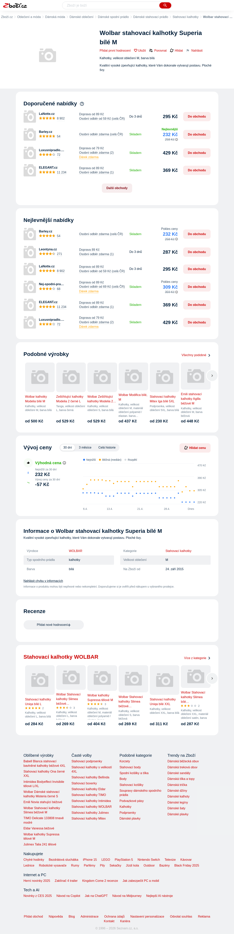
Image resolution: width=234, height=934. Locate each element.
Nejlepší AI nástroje (159, 895)
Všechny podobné (195, 355)
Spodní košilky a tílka (133, 773)
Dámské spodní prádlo (113, 17)
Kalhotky (125, 806)
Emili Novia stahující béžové (43, 802)
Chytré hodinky (34, 859)
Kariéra (125, 921)
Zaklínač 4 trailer (66, 880)
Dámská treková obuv (182, 767)
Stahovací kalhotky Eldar (88, 789)
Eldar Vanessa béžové (39, 828)
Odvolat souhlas (181, 916)
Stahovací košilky (131, 784)
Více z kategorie (197, 658)
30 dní (67, 447)
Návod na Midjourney (126, 895)
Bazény (164, 865)
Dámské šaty (176, 808)
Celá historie (107, 447)
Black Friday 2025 (186, 865)
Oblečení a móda (29, 17)
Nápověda (56, 916)
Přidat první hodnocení (115, 50)
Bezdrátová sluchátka (63, 859)
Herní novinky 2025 (37, 880)
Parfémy (89, 865)
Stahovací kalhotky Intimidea (91, 801)
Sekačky (115, 865)
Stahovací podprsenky (86, 761)
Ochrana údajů (114, 916)
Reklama (204, 916)
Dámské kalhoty (179, 796)
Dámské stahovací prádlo (150, 17)
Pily (102, 865)
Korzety (124, 761)
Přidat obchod (33, 916)
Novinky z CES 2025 (38, 895)
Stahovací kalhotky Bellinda (90, 777)
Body (122, 778)
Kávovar (186, 859)
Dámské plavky (129, 818)
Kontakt (109, 921)
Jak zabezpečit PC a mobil (141, 880)
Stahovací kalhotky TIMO (88, 795)
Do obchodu (197, 116)
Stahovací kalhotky (185, 17)
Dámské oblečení (82, 17)
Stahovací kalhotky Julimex (90, 812)
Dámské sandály (179, 773)
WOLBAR (75, 551)
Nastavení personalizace (147, 916)
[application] (142, 484)
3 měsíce (85, 447)
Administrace (89, 916)
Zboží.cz (7, 17)
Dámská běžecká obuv (183, 761)
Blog (72, 916)
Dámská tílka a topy (181, 778)
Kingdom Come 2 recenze (100, 880)
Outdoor (149, 865)
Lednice (29, 865)
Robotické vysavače (52, 865)
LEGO (105, 859)
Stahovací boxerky (84, 783)
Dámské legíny (178, 802)
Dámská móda (55, 17)
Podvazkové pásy (131, 801)
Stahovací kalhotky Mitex (88, 818)
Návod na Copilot (68, 895)
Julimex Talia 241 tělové (40, 844)
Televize (170, 859)
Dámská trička (177, 784)
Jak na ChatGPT (96, 895)
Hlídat (176, 50)
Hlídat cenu (195, 448)
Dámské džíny (177, 790)
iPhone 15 (90, 859)
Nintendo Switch (149, 859)
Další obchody (117, 188)
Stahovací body (130, 767)
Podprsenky (127, 812)
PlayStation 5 (124, 859)
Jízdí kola (132, 865)
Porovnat (158, 50)
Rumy (75, 865)
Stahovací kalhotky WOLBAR (91, 806)
